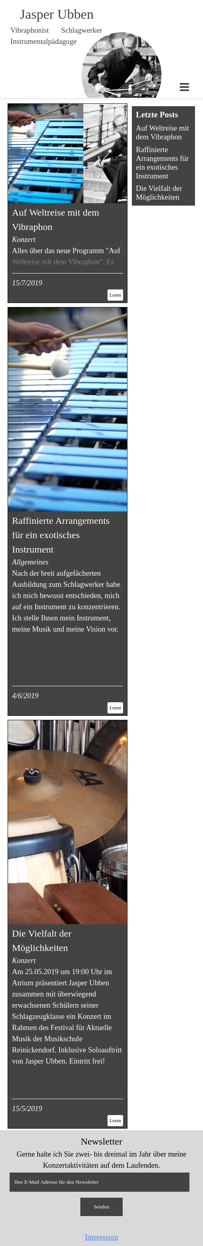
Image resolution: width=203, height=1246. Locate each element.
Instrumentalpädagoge (43, 41)
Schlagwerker (81, 30)
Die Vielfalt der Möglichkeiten (159, 192)
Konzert (24, 239)
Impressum (101, 1237)
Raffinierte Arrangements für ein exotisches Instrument (60, 535)
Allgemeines (30, 562)
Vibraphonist (29, 30)
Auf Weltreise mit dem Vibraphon (162, 132)
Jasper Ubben (57, 14)
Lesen (115, 295)
